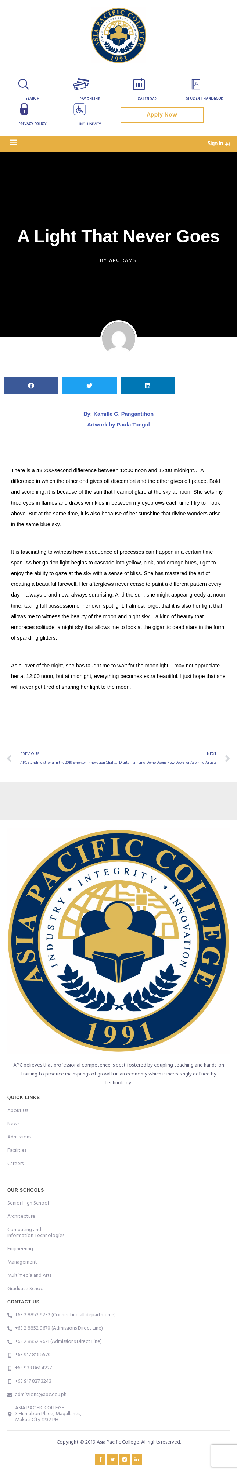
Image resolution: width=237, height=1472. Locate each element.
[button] (13, 142)
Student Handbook (204, 98)
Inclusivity (90, 124)
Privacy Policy (32, 124)
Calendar (147, 99)
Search (32, 98)
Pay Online (89, 99)
